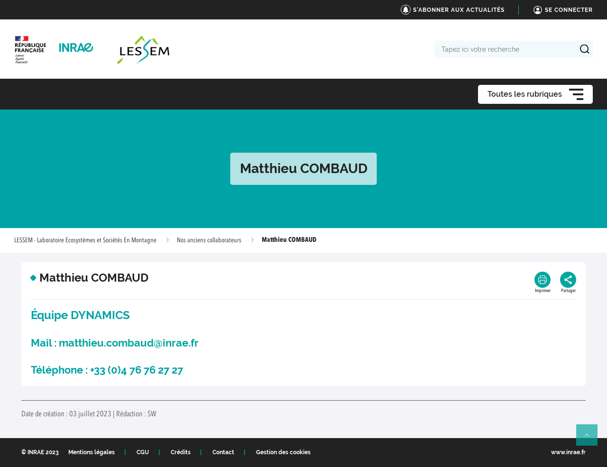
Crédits (181, 452)
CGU (143, 452)
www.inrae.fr (568, 452)
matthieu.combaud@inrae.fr (129, 343)
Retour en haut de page (591, 439)
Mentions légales (91, 452)
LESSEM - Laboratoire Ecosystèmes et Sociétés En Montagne (85, 240)
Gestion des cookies (283, 452)
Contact (223, 452)
